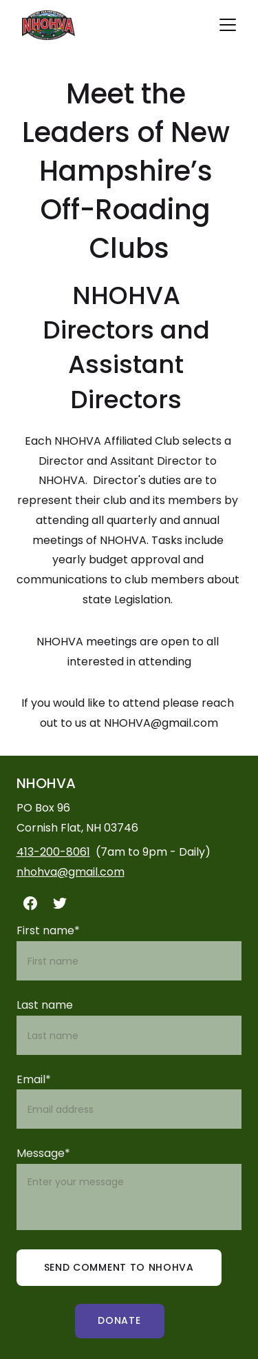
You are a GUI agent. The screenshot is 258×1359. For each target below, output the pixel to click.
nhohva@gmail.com (71, 872)
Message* (43, 1153)
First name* (48, 930)
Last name (45, 1005)
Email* (34, 1079)
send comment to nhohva (119, 1267)
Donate (119, 1320)
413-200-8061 (53, 852)
